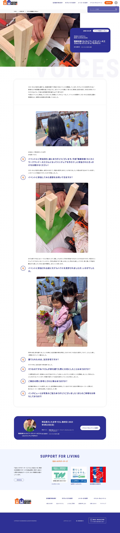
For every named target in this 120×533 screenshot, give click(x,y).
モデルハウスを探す (70, 4)
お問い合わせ (93, 503)
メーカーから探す (83, 4)
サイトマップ (103, 503)
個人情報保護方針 (80, 520)
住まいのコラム (60, 503)
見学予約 (108, 5)
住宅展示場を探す (58, 4)
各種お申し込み (82, 503)
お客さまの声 (49, 503)
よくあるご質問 (71, 503)
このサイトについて (67, 520)
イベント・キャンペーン (96, 4)
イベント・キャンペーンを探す (90, 428)
